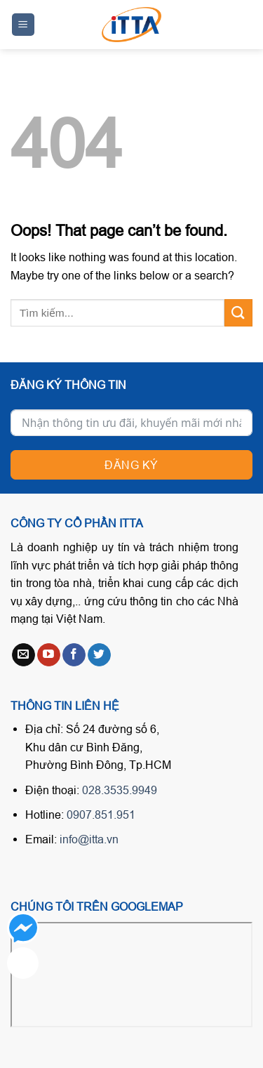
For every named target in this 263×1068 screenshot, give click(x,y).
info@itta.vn (89, 839)
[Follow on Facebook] (74, 655)
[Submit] (238, 313)
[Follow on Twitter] (99, 655)
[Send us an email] (23, 655)
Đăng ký (131, 465)
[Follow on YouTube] (48, 655)
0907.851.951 (101, 814)
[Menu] (23, 25)
